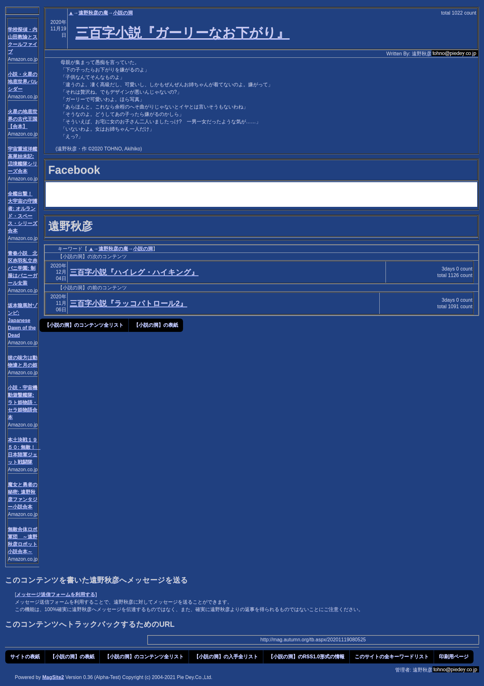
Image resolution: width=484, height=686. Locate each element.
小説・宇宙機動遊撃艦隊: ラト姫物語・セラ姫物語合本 (22, 402)
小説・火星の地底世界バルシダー (22, 82)
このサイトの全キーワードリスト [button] (392, 656)
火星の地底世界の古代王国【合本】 (22, 119)
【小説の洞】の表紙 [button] (156, 325)
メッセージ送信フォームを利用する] (56, 594)
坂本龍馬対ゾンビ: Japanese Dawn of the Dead (22, 320)
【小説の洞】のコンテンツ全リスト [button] (83, 325)
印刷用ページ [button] (454, 656)
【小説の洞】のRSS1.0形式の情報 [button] (306, 656)
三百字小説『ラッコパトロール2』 (128, 303)
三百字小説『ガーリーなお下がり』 (182, 32)
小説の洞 (123, 12)
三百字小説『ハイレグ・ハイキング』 (134, 272)
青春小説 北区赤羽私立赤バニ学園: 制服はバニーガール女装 (22, 268)
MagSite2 (53, 677)
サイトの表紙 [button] (25, 656)
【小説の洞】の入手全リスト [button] (226, 656)
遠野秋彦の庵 (93, 12)
